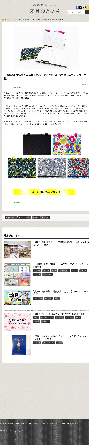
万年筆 (78, 317)
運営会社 (74, 423)
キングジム (37, 270)
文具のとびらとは (6, 423)
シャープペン (38, 298)
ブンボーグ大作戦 (49, 342)
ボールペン (69, 317)
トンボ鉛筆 (48, 298)
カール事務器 (26, 218)
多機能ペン (45, 321)
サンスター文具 (64, 270)
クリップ (46, 270)
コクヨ (54, 270)
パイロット (59, 317)
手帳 (38, 218)
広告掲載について (38, 423)
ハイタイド (37, 274)
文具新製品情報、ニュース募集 (58, 423)
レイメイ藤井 (47, 274)
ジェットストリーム (47, 317)
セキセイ (74, 270)
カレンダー (11, 218)
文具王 (57, 298)
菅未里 (48, 218)
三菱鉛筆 (36, 321)
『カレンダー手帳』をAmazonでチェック (45, 192)
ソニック (83, 270)
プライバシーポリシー (23, 423)
